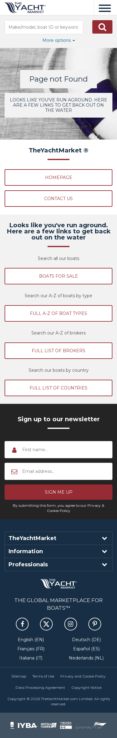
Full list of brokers (58, 350)
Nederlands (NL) (86, 658)
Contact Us (58, 198)
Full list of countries (58, 388)
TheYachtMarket (25, 7)
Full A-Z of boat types (58, 313)
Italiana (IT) (30, 658)
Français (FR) (30, 649)
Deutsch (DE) (86, 639)
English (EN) (31, 639)
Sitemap (18, 676)
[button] (102, 27)
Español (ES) (86, 649)
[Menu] (104, 7)
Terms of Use (43, 676)
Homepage (58, 177)
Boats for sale (58, 276)
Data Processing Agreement (40, 687)
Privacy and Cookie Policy (83, 676)
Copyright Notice (86, 687)
